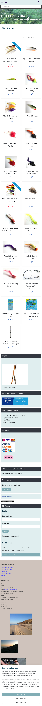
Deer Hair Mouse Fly (31, 199)
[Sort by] (30, 37)
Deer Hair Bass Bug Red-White (11, 285)
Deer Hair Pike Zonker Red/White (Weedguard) (10, 229)
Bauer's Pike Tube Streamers (10, 89)
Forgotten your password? (10, 536)
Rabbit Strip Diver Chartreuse (31, 229)
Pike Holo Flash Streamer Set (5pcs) (10, 60)
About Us (3, 567)
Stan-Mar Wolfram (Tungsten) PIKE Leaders (31, 286)
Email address (7, 516)
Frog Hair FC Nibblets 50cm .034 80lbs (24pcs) (10, 342)
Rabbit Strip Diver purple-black (10, 257)
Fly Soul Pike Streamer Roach (31, 60)
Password (5, 523)
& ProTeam (9, 567)
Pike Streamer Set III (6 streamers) (10, 200)
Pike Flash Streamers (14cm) (10, 117)
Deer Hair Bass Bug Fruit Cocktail (31, 257)
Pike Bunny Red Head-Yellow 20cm (11, 172)
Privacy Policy (4, 571)
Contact (3, 575)
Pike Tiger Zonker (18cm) (31, 89)
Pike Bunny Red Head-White (11, 144)
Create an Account (9, 554)
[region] (21, 680)
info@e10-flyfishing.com (10, 589)
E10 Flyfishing (7, 497)
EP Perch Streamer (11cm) (31, 117)
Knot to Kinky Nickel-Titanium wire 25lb (31, 315)
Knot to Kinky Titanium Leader (10, 315)
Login (5, 531)
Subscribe (6, 489)
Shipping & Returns (6, 573)
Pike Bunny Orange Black (31, 144)
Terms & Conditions (6, 569)
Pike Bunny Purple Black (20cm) (31, 172)
